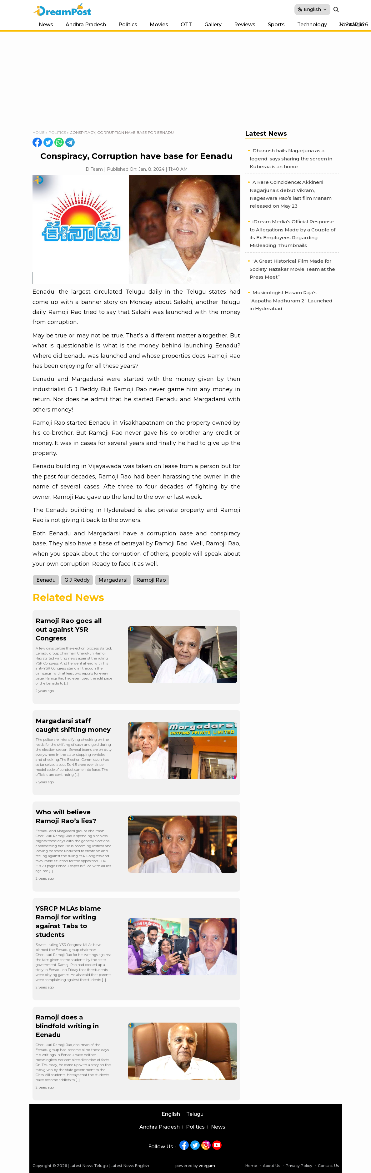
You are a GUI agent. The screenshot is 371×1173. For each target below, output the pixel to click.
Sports (276, 25)
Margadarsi (113, 580)
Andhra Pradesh (86, 25)
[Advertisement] (186, 78)
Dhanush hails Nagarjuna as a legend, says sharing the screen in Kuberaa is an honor (291, 158)
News (46, 25)
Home (39, 132)
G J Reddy (77, 580)
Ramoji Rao (151, 580)
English (171, 1114)
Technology (312, 25)
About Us (271, 1165)
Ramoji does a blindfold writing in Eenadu (67, 1026)
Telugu (194, 1114)
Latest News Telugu (89, 1165)
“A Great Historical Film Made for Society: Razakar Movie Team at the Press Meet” (292, 269)
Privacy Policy (299, 1165)
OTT (186, 25)
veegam (207, 1165)
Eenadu (46, 580)
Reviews (244, 25)
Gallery (213, 25)
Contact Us (328, 1165)
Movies (159, 25)
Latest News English (130, 1165)
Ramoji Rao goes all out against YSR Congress (69, 629)
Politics (127, 25)
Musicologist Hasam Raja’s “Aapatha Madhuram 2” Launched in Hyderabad (291, 300)
